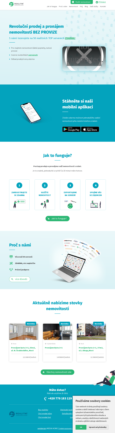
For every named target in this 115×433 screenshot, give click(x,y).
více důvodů (21, 279)
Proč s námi (63, 6)
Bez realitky (43, 410)
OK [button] (81, 427)
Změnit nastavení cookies (68, 428)
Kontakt (103, 6)
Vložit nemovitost (82, 2)
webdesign (42, 428)
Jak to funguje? (59, 218)
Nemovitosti (73, 6)
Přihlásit (102, 2)
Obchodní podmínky (68, 410)
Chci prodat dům (45, 413)
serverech (33, 55)
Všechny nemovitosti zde (58, 372)
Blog (86, 6)
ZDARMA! (70, 38)
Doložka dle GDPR (69, 413)
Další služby (94, 6)
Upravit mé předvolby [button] (97, 427)
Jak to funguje (52, 6)
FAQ (81, 6)
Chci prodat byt (44, 417)
